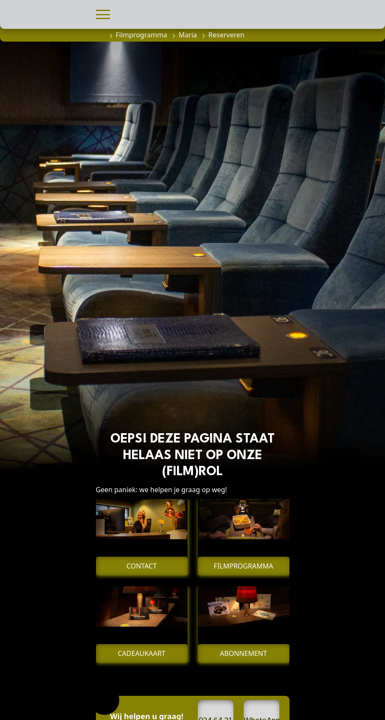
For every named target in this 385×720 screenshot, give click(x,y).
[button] (103, 13)
